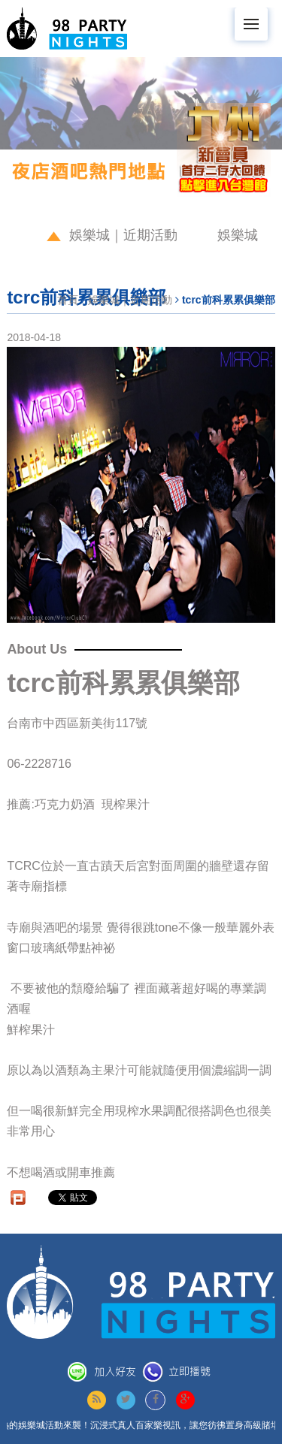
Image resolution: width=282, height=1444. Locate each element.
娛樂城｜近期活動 (123, 235)
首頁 (67, 300)
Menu (256, 17)
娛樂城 (237, 235)
